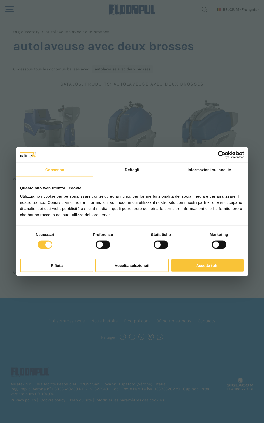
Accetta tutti (207, 265)
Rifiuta (57, 265)
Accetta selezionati (132, 265)
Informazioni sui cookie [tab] (209, 169)
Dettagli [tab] (132, 169)
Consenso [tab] (54, 169)
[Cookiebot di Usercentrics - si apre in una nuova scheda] (221, 155)
